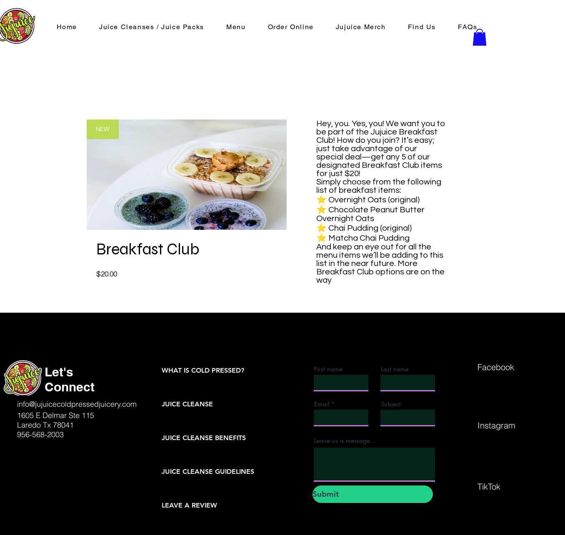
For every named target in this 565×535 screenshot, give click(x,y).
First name (328, 369)
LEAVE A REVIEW (189, 505)
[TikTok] (507, 486)
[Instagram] (507, 425)
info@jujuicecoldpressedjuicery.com (77, 404)
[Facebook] (507, 366)
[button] (290, 27)
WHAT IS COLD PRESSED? (203, 370)
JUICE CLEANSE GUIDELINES (208, 471)
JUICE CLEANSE (187, 404)
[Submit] (372, 494)
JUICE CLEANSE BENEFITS (204, 438)
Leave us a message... (345, 441)
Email (321, 404)
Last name (395, 369)
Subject (391, 404)
